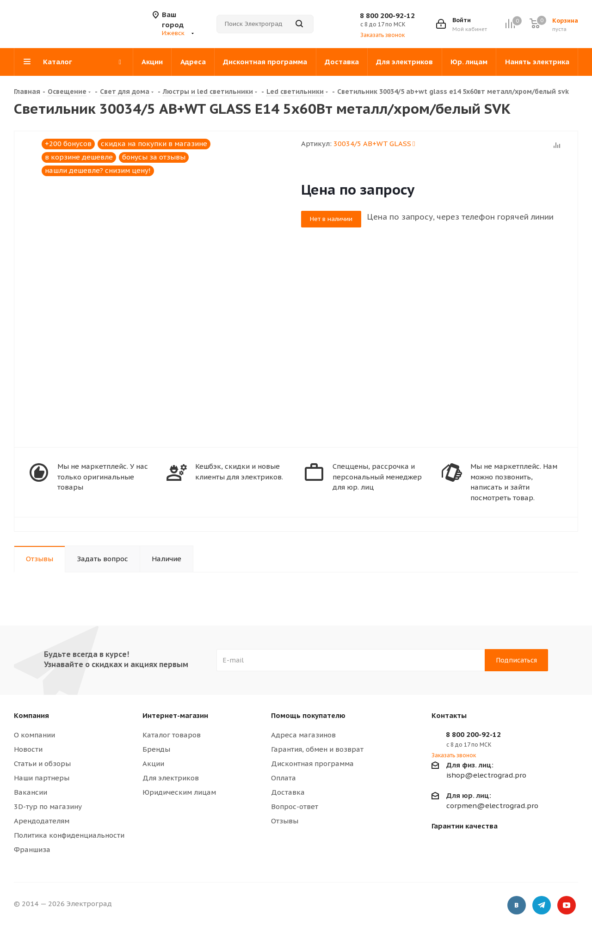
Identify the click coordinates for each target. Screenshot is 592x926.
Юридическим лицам (179, 792)
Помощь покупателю (308, 715)
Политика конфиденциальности (69, 835)
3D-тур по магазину (48, 806)
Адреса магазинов (303, 734)
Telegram (541, 905)
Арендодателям (41, 820)
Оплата (283, 777)
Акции (153, 763)
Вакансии (30, 792)
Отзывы (284, 820)
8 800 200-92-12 (387, 15)
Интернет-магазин (175, 715)
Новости (28, 749)
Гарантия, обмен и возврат (317, 749)
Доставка (288, 792)
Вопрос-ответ (294, 806)
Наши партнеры (41, 777)
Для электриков (170, 777)
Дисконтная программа (312, 763)
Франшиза (32, 849)
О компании (34, 734)
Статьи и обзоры (42, 763)
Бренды (156, 749)
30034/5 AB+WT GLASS (374, 143)
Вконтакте (516, 905)
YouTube (566, 905)
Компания (31, 715)
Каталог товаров (171, 734)
